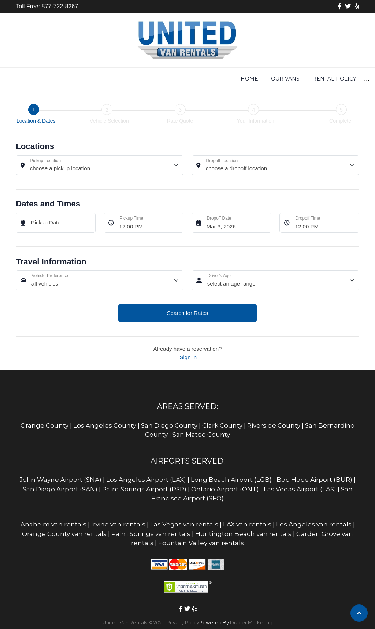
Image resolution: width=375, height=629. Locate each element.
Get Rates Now (196, 78)
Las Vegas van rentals (184, 524)
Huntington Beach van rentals (243, 533)
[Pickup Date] (61, 223)
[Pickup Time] (149, 223)
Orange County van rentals (64, 533)
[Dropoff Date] (237, 223)
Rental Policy (138, 78)
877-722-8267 (59, 6)
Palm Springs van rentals (150, 533)
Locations (340, 78)
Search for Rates (187, 313)
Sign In (188, 357)
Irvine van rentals (118, 524)
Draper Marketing (251, 622)
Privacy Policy (183, 622)
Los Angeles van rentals (314, 524)
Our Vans (89, 78)
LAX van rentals (247, 524)
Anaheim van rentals (53, 524)
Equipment (249, 78)
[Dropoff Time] (325, 223)
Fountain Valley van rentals (201, 543)
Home (53, 78)
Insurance (295, 78)
